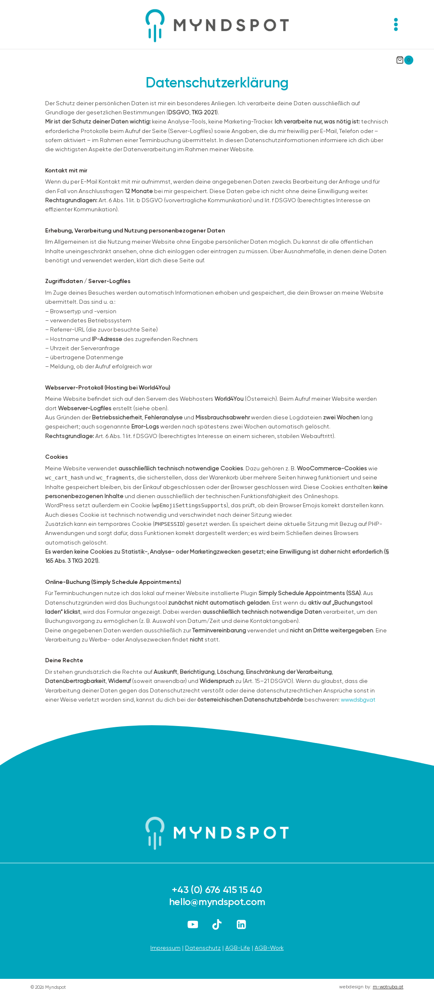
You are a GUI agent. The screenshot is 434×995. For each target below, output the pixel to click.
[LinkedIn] (241, 924)
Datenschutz (203, 947)
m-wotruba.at (388, 987)
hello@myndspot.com (217, 902)
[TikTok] (217, 924)
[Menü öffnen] (395, 24)
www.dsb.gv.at (360, 699)
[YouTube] (192, 924)
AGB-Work (269, 947)
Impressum (165, 947)
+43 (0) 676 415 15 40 (217, 890)
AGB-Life (237, 947)
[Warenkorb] (404, 57)
